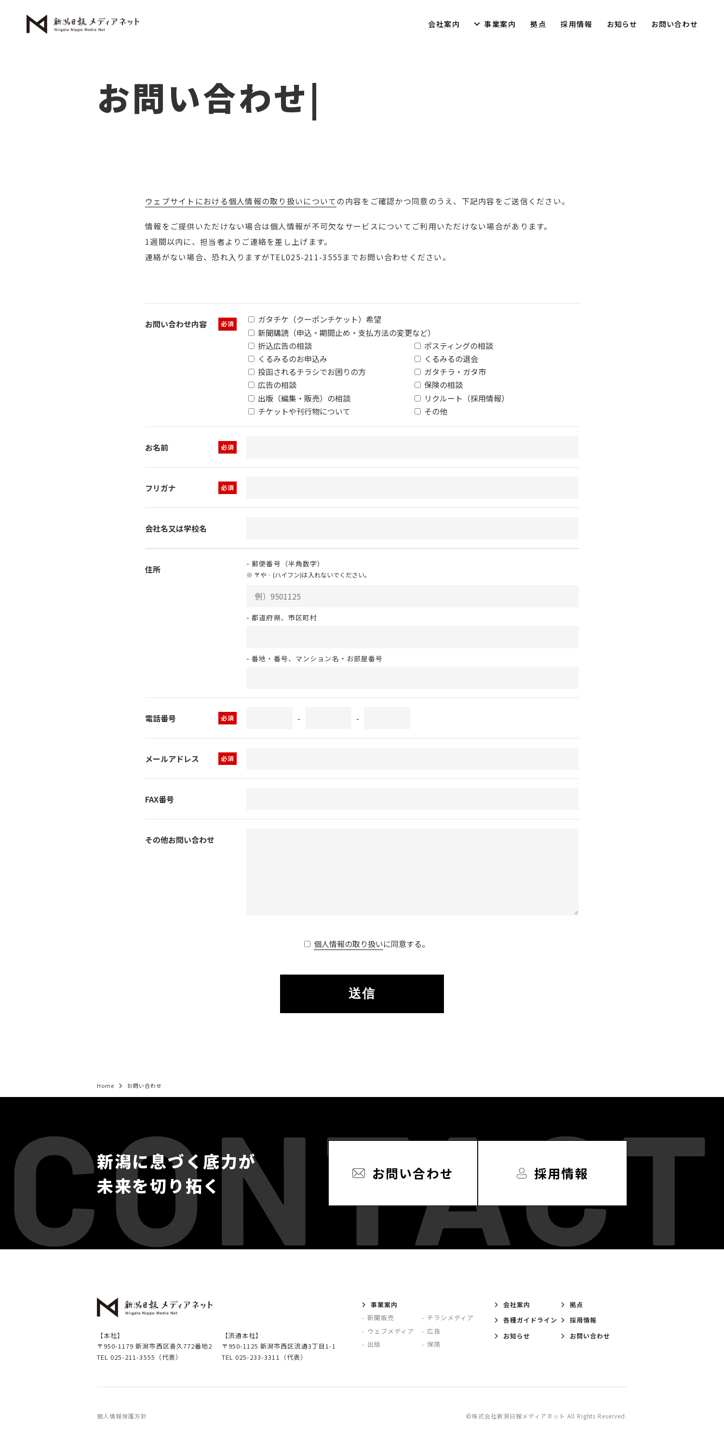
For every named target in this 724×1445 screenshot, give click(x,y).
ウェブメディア (390, 1331)
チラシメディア (450, 1317)
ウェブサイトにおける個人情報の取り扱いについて (240, 201)
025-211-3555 (132, 1357)
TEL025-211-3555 (306, 257)
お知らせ (622, 24)
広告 (434, 1331)
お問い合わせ (674, 24)
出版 (374, 1344)
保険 (434, 1344)
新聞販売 (380, 1317)
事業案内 (500, 24)
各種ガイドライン (530, 1320)
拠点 (538, 24)
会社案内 (444, 24)
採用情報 (576, 24)
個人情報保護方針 (122, 1416)
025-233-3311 (257, 1357)
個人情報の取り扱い (348, 944)
